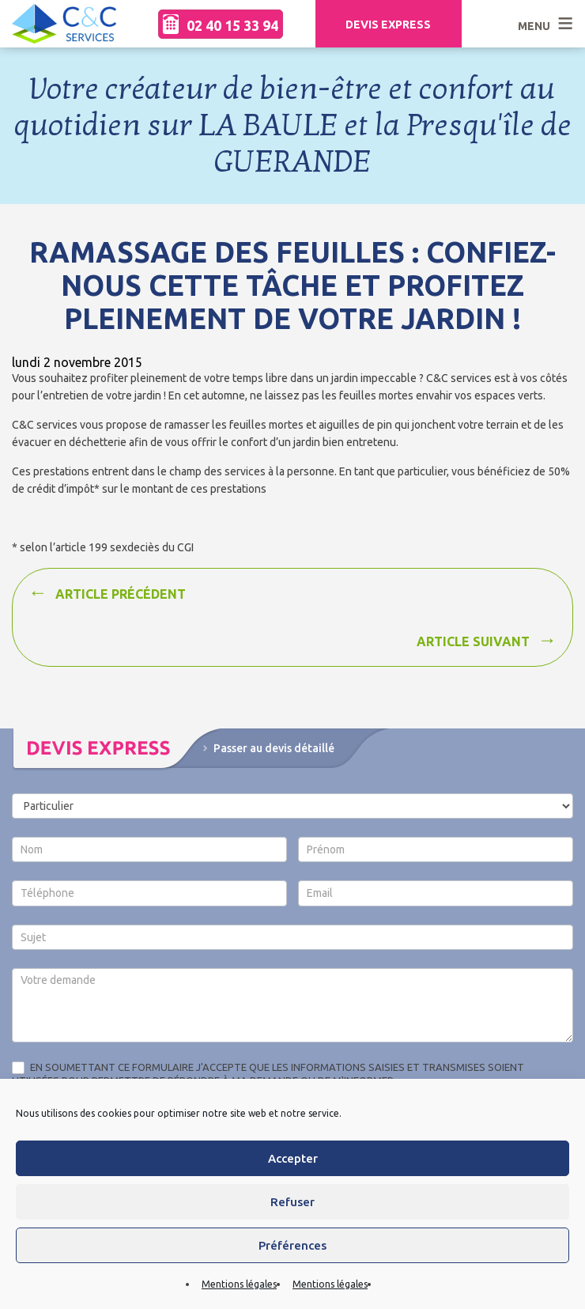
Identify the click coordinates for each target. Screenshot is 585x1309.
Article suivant (473, 641)
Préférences (292, 1245)
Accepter (293, 1158)
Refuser (292, 1202)
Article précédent (120, 594)
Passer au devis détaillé (273, 748)
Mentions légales (239, 1284)
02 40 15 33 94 (220, 24)
